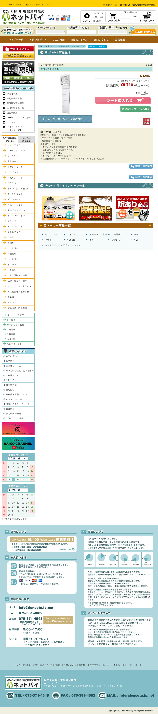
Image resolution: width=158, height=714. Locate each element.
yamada (71, 240)
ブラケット (13, 183)
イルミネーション (16, 216)
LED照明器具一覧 (15, 108)
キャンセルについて (16, 399)
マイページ (98, 13)
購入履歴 (97, 21)
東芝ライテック (14, 344)
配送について (12, 390)
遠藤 (136, 234)
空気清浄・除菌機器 (17, 308)
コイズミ (71, 234)
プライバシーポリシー (17, 418)
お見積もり (11, 361)
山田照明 (11, 339)
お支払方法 (11, 385)
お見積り (83, 665)
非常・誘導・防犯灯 (17, 275)
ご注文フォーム (13, 366)
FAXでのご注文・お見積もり (20, 370)
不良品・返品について (17, 394)
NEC (136, 240)
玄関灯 (11, 243)
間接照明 (12, 254)
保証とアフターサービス (18, 404)
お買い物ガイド (40, 665)
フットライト (14, 248)
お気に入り (98, 17)
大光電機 (116, 234)
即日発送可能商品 (15, 103)
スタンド (12, 221)
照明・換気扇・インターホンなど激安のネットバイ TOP (61, 46)
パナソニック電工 (15, 315)
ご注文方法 (11, 380)
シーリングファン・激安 (19, 117)
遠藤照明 (11, 334)
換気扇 (11, 297)
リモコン (12, 270)
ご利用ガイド (12, 375)
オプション (13, 264)
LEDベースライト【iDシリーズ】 (15, 128)
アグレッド (117, 240)
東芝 (92, 240)
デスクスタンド (15, 226)
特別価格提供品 (14, 98)
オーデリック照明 (98, 234)
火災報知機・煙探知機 (18, 292)
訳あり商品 (12, 113)
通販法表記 (56, 665)
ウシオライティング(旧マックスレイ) (63, 245)
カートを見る (113, 665)
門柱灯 (11, 237)
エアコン (11, 122)
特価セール (12, 94)
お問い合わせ (12, 356)
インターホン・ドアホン (19, 286)
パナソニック (51, 234)
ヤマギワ (49, 240)
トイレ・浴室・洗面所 (18, 188)
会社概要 (10, 409)
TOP (17, 665)
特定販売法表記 (13, 413)
